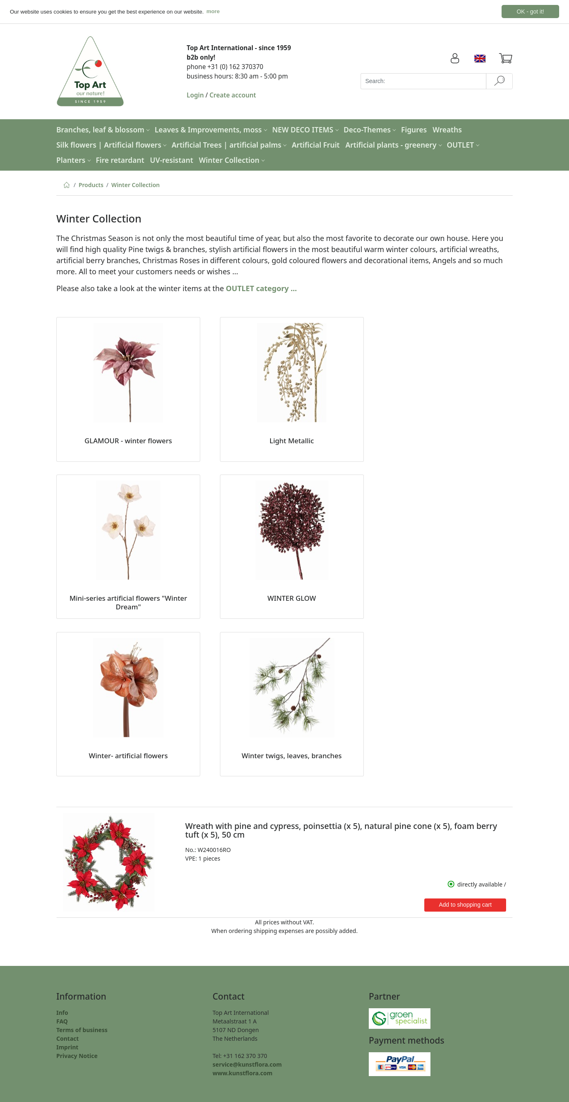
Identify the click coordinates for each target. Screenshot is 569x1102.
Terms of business (82, 1029)
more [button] (213, 11)
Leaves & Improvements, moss (212, 129)
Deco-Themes (371, 129)
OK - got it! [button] (530, 11)
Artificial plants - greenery (394, 144)
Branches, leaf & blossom (104, 129)
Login (195, 94)
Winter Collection (233, 159)
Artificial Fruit (316, 144)
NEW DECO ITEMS (306, 129)
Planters (74, 159)
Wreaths (447, 129)
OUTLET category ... (261, 288)
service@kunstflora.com (247, 1064)
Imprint (67, 1047)
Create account (233, 94)
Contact (67, 1038)
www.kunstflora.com (243, 1073)
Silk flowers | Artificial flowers (112, 144)
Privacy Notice (76, 1055)
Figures (414, 129)
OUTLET (464, 144)
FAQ (62, 1021)
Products (91, 184)
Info (62, 1012)
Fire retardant (120, 159)
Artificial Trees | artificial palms (230, 144)
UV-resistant (171, 159)
